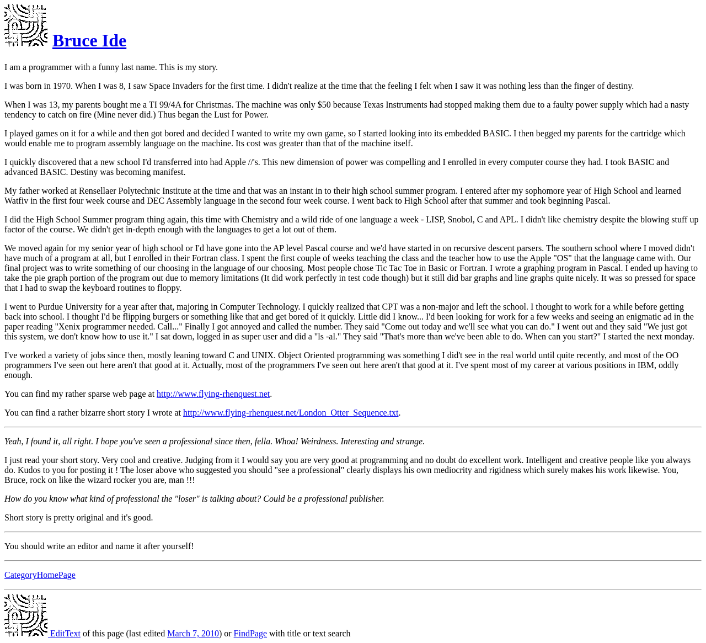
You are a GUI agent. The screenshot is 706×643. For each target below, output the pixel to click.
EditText (42, 633)
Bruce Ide (89, 40)
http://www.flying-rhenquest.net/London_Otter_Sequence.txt (290, 412)
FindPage (250, 633)
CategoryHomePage (40, 575)
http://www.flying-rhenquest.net (213, 393)
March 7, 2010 (193, 633)
